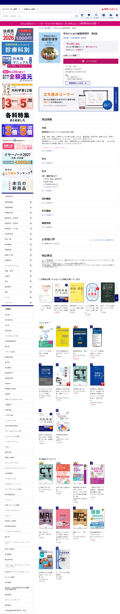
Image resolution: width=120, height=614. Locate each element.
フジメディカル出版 (12, 436)
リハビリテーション (12, 266)
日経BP (7, 394)
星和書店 (8, 605)
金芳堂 (7, 362)
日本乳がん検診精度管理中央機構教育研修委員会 (17, 588)
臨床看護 (8, 244)
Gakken (7, 383)
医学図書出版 (10, 494)
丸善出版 (8, 410)
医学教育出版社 (10, 526)
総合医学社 (9, 373)
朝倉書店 (8, 595)
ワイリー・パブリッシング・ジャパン (17, 543)
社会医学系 (9, 234)
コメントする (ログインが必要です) (101, 240)
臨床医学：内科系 (11, 218)
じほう (7, 447)
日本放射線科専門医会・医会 (15, 610)
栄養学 (7, 276)
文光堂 (7, 315)
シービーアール (10, 420)
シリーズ (8, 303)
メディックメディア (12, 600)
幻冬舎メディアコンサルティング (17, 572)
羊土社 (7, 325)
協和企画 (8, 452)
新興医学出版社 (10, 389)
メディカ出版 (10, 352)
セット (7, 297)
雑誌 (6, 292)
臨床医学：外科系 (11, 223)
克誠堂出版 (9, 378)
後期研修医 (9, 207)
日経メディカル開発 (12, 505)
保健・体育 (9, 271)
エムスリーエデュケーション (15, 468)
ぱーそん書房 (10, 577)
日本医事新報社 (10, 341)
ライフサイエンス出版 (13, 489)
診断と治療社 (10, 457)
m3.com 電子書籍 (45, 28)
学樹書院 (8, 554)
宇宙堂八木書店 (10, 521)
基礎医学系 (9, 213)
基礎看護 (8, 250)
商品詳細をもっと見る (76, 83)
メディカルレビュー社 (13, 431)
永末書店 (8, 582)
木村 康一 (66, 38)
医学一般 (8, 239)
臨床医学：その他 (11, 229)
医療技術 (8, 260)
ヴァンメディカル (11, 463)
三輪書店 (8, 405)
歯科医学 (8, 287)
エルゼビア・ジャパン (13, 484)
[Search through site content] (37, 16)
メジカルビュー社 (11, 336)
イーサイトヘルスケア (13, 531)
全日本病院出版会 (11, 426)
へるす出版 (9, 415)
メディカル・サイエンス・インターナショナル (17, 565)
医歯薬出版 (9, 357)
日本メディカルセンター (14, 399)
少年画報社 (9, 473)
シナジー (8, 516)
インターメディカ (11, 442)
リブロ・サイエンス (12, 510)
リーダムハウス (10, 479)
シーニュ (8, 500)
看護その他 (9, 255)
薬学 (6, 281)
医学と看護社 (10, 549)
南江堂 (7, 537)
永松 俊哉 (74, 38)
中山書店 (8, 368)
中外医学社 (9, 320)
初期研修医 (9, 202)
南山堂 (7, 346)
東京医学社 (9, 560)
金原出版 (8, 331)
